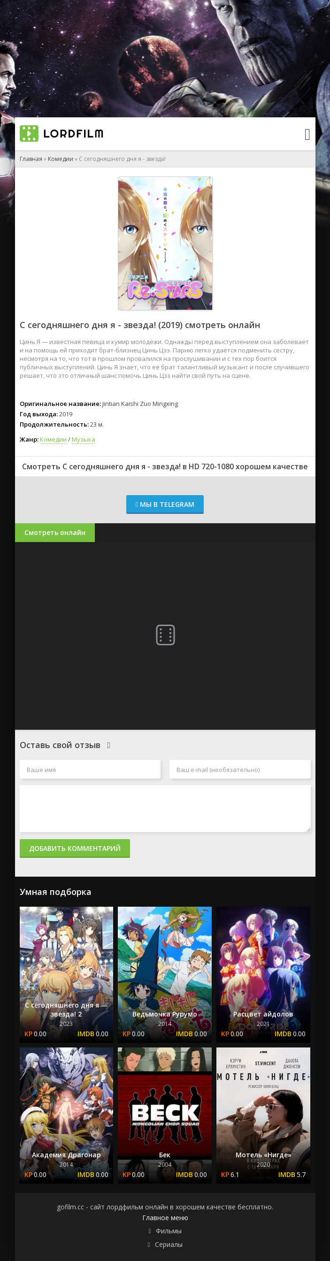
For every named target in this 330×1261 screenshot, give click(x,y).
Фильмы (169, 1230)
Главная (31, 159)
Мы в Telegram (165, 504)
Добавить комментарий (75, 848)
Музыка (83, 439)
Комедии (60, 159)
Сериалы (169, 1244)
